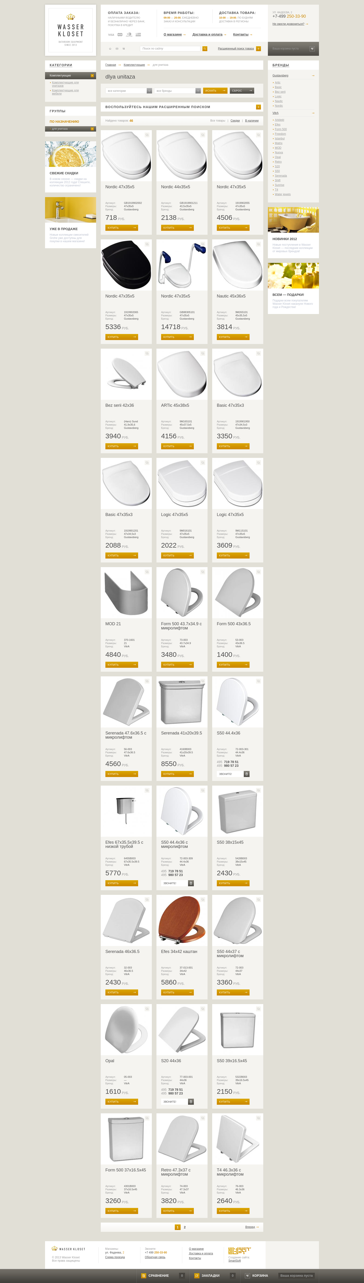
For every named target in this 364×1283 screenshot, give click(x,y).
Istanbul (280, 138)
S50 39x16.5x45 (232, 1060)
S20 (277, 166)
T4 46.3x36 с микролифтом (230, 1172)
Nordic (279, 105)
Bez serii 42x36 (119, 405)
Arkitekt (279, 120)
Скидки (235, 120)
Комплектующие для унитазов (65, 84)
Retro (278, 161)
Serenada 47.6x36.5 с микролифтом (125, 735)
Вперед (250, 1227)
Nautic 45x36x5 (231, 296)
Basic (278, 87)
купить (113, 227)
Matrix (279, 143)
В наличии (252, 120)
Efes (277, 124)
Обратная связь (155, 1257)
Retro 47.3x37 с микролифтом (176, 1172)
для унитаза (60, 128)
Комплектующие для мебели (65, 92)
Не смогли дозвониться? (288, 24)
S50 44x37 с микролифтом (230, 953)
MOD (278, 147)
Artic (277, 82)
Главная (110, 64)
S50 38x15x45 (230, 842)
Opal (109, 1060)
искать (210, 90)
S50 (277, 171)
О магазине (173, 34)
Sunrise (279, 185)
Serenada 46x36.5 (122, 951)
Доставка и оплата (207, 34)
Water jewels (283, 194)
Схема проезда (115, 1257)
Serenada (281, 175)
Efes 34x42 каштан (179, 951)
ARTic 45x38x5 (175, 405)
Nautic (279, 101)
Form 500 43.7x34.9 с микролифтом (181, 626)
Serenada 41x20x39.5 (181, 733)
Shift (277, 180)
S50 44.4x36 (228, 733)
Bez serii (280, 91)
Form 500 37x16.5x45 (125, 1170)
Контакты (240, 34)
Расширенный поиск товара (236, 48)
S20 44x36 (171, 1060)
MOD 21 (113, 624)
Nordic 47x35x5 (119, 187)
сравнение (159, 1275)
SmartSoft (234, 1260)
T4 (276, 189)
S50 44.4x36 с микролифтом (174, 844)
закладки (210, 1275)
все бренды (164, 91)
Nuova (279, 152)
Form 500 (281, 129)
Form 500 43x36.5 (234, 624)
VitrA (276, 113)
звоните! (225, 774)
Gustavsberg (280, 75)
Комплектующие (60, 75)
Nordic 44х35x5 (175, 187)
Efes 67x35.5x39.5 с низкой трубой (124, 844)
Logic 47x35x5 (174, 514)
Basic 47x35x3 (230, 405)
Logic (278, 96)
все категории (117, 91)
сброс (237, 90)
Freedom (280, 134)
